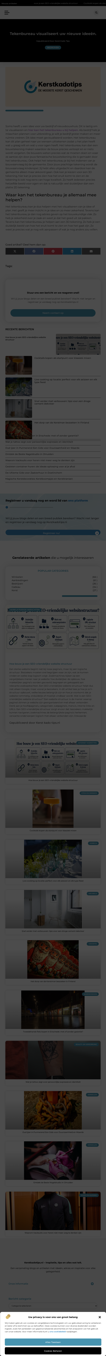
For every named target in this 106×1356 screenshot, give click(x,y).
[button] (99, 1317)
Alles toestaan (53, 1342)
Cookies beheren (53, 1351)
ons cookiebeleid (58, 1331)
